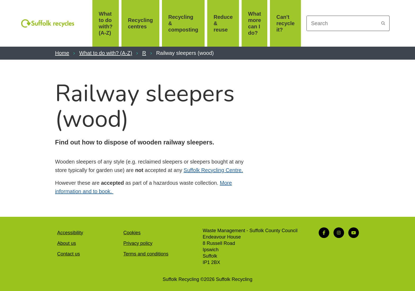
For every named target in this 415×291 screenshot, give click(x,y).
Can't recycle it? (285, 23)
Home (62, 53)
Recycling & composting (183, 23)
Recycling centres (140, 23)
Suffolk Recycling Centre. (213, 170)
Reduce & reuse (223, 23)
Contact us (68, 254)
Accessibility (70, 232)
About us (66, 243)
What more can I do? (254, 23)
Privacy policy (137, 243)
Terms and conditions (145, 254)
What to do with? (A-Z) (105, 23)
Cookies (132, 232)
